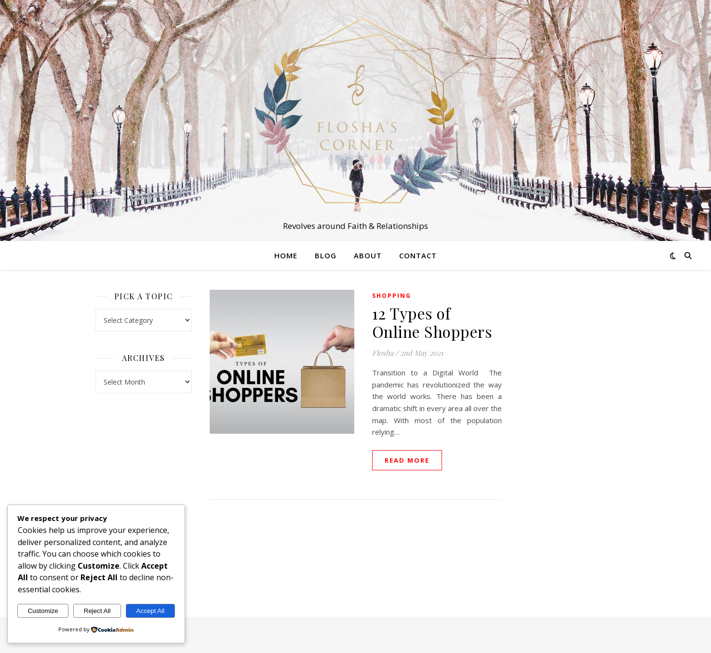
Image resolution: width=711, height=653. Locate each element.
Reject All (97, 610)
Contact (418, 255)
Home (285, 255)
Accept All (150, 610)
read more (407, 460)
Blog (325, 255)
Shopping (391, 296)
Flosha (382, 353)
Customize (43, 610)
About (368, 255)
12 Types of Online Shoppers (432, 322)
